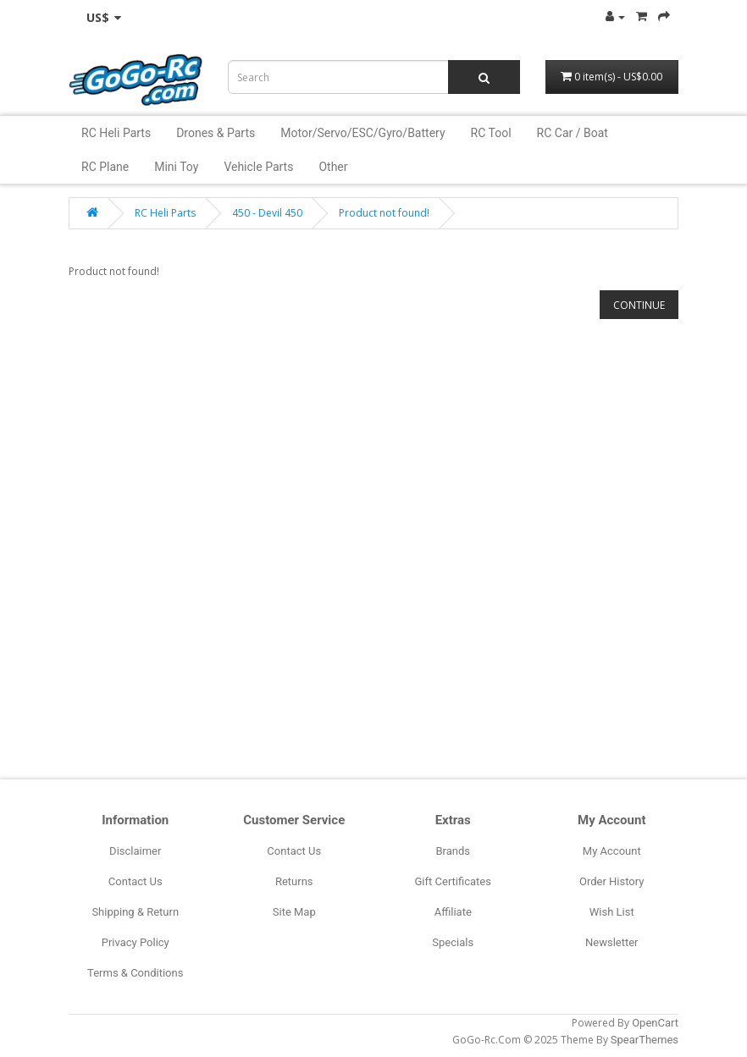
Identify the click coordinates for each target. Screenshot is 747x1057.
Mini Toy (176, 166)
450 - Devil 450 (267, 213)
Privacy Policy (135, 942)
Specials (452, 942)
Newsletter (612, 942)
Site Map (294, 912)
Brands (452, 851)
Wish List (611, 912)
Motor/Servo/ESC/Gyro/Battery (362, 133)
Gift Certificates (453, 881)
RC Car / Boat (572, 133)
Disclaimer (135, 851)
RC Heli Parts (116, 133)
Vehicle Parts (258, 166)
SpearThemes (644, 1039)
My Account (612, 851)
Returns (294, 881)
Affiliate (453, 912)
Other (332, 166)
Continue (639, 305)
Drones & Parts (215, 133)
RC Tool (491, 133)
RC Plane (105, 166)
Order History (611, 881)
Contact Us (135, 881)
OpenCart (655, 1022)
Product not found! (384, 213)
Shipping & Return (135, 912)
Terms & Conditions (135, 972)
